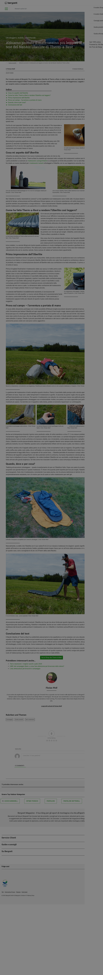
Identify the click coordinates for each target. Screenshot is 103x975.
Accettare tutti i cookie (71, 168)
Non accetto (31, 168)
